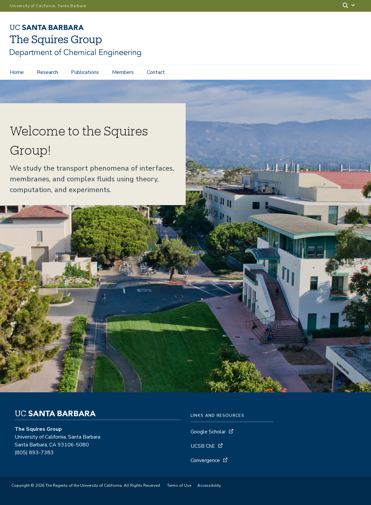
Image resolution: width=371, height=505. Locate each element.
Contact (156, 72)
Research (47, 72)
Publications (85, 72)
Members (123, 72)
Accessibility (209, 485)
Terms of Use (179, 485)
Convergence (205, 460)
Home (17, 72)
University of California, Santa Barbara (48, 5)
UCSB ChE (203, 446)
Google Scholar (208, 431)
